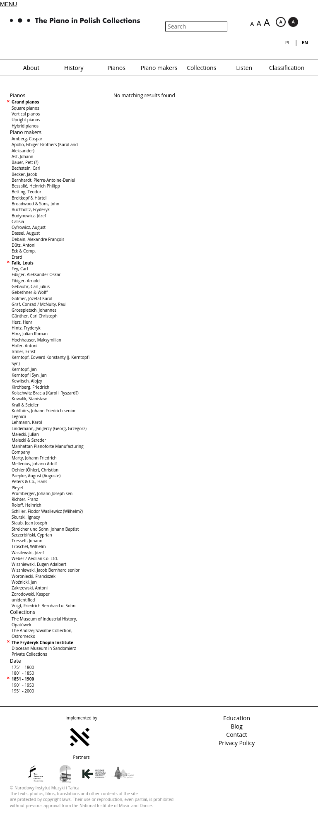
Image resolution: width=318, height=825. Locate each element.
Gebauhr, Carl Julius (31, 286)
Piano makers (159, 68)
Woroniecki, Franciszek (33, 576)
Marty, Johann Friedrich (34, 458)
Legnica (19, 416)
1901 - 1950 (23, 685)
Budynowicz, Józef (29, 216)
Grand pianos (25, 102)
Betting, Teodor (26, 192)
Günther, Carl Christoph (35, 316)
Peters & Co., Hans (29, 481)
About (31, 68)
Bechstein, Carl (26, 168)
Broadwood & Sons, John (35, 204)
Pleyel (17, 488)
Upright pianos (26, 120)
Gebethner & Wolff (30, 292)
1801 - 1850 (23, 673)
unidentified (23, 600)
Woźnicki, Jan (24, 582)
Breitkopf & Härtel (29, 198)
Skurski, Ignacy (26, 517)
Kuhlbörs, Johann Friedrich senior (44, 411)
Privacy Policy (237, 743)
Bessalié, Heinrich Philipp (36, 186)
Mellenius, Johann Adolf (34, 464)
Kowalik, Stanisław (29, 399)
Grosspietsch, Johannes (34, 310)
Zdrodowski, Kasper (31, 594)
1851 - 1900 (23, 679)
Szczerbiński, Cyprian (32, 535)
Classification (286, 68)
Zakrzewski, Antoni (30, 588)
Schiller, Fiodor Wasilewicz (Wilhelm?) (47, 511)
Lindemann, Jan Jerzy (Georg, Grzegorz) (49, 428)
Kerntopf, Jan (24, 369)
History (74, 68)
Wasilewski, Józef (28, 553)
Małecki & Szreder (29, 440)
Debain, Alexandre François (38, 239)
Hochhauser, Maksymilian (36, 340)
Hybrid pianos (25, 126)
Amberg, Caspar (27, 139)
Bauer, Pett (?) (25, 162)
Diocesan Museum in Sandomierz (44, 648)
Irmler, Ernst (24, 351)
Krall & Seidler (25, 405)
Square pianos (25, 108)
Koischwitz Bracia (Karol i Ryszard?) (45, 393)
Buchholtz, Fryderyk (31, 209)
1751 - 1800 (23, 667)
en (305, 42)
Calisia (18, 221)
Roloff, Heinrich (26, 505)
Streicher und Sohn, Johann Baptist (45, 529)
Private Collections (29, 654)
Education (236, 718)
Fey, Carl (20, 269)
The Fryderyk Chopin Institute (42, 642)
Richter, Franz (25, 499)
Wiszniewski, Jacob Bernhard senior (46, 570)
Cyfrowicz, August (29, 227)
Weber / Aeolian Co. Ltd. (35, 558)
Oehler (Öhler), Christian (35, 470)
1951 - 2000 (23, 691)
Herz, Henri (23, 322)
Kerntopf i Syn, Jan (29, 375)
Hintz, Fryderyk (26, 328)
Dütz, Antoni (24, 245)
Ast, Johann (23, 156)
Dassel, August (26, 233)
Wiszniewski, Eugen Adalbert (39, 564)
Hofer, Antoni (24, 346)
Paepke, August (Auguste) (36, 476)
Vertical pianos (26, 114)
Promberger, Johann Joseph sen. (43, 493)
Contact (236, 734)
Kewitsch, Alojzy (27, 381)
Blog (237, 726)
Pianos (116, 68)
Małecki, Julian (25, 434)
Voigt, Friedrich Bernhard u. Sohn (43, 606)
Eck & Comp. (24, 251)
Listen (244, 68)
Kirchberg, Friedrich (30, 387)
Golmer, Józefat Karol (32, 298)
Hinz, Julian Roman (30, 334)
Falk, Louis (23, 263)
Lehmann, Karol (27, 422)
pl (287, 42)
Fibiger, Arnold (26, 281)
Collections (201, 68)
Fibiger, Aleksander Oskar (36, 274)
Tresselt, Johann (27, 541)
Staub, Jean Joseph (29, 523)
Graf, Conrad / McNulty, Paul (39, 304)
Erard (17, 257)
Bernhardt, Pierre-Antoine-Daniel (43, 180)
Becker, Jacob (24, 174)
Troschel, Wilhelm (29, 546)
